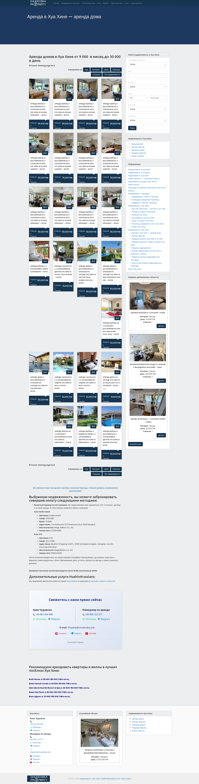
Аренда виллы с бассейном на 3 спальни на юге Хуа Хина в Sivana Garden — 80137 (87, 163)
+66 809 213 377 (93, 614)
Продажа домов (137, 150)
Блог (99, 3)
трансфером (72, 581)
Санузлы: (33, 128)
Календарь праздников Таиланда (145, 199)
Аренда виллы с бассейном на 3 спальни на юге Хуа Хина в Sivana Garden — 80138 (62, 163)
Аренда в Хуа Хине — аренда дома (146, 233)
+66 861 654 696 (44, 614)
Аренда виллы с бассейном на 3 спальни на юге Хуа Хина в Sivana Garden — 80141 (87, 109)
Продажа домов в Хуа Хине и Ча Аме (147, 239)
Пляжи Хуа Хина (138, 227)
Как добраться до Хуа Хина (143, 218)
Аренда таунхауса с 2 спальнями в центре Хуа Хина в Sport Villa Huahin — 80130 (63, 271)
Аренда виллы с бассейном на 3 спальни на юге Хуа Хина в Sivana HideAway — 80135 (38, 217)
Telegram (54, 619)
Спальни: (33, 123)
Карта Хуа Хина (116, 3)
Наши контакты (136, 3)
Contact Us (168, 3)
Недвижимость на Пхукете (139, 172)
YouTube (90, 633)
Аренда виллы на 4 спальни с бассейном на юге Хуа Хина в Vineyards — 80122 (63, 437)
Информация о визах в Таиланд (145, 196)
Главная (56, 3)
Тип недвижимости (136, 60)
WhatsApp (39, 619)
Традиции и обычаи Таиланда (144, 202)
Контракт (132, 83)
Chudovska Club (88, 3)
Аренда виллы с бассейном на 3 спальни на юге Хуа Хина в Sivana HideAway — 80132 (111, 217)
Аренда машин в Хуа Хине (139, 169)
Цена (130, 94)
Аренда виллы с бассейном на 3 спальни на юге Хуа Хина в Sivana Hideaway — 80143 (38, 109)
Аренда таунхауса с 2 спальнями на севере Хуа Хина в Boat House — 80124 (87, 383)
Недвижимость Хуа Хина (70, 3)
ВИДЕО (106, 3)
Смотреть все (135, 444)
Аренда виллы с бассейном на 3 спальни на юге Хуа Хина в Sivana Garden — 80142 (62, 109)
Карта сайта (126, 778)
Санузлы (132, 116)
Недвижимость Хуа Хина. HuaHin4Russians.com (100, 778)
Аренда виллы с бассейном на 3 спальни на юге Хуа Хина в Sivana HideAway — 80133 (87, 217)
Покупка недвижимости (141, 248)
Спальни (132, 105)
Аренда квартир (137, 147)
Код (129, 71)
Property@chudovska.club (81, 627)
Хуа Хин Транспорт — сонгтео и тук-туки (148, 208)
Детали (161, 326)
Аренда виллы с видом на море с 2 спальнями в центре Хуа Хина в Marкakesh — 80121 (87, 437)
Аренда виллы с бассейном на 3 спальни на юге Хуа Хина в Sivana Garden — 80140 (111, 109)
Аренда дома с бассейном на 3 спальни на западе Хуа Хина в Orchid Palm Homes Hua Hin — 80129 (87, 274)
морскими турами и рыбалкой (102, 581)
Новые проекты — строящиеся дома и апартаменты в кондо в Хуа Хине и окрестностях (144, 181)
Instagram (61, 633)
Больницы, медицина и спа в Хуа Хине (148, 223)
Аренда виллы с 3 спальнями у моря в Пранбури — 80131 (39, 269)
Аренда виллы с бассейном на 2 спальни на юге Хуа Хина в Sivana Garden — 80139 (38, 163)
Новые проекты (137, 156)
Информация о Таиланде (138, 193)
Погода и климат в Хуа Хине (143, 211)
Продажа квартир (138, 153)
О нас (127, 3)
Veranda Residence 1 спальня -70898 (147, 313)
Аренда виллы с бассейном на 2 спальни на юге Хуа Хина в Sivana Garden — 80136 (111, 163)
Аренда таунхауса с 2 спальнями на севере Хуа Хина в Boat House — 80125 (63, 383)
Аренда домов (137, 144)
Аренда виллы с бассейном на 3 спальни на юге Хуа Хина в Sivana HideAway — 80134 (62, 217)
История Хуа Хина (139, 215)
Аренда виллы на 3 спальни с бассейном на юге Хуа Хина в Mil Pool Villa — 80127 (111, 328)
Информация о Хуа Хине (138, 206)
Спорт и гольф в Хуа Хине (142, 220)
